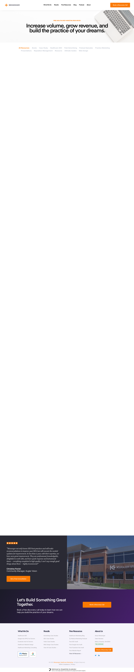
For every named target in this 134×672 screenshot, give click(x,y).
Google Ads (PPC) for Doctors (26, 638)
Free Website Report (75, 650)
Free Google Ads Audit (75, 644)
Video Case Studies (49, 641)
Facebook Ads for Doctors (25, 641)
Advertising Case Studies (51, 635)
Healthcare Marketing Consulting (27, 647)
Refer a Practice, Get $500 (102, 641)
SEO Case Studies (49, 638)
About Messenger (100, 635)
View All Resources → (75, 653)
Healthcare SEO (22, 635)
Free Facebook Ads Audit (76, 647)
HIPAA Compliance (64, 664)
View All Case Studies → (51, 647)
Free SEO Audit (73, 641)
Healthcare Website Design (25, 644)
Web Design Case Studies (51, 644)
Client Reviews (99, 638)
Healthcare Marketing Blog (77, 635)
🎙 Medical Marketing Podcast (78, 638)
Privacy (73, 664)
